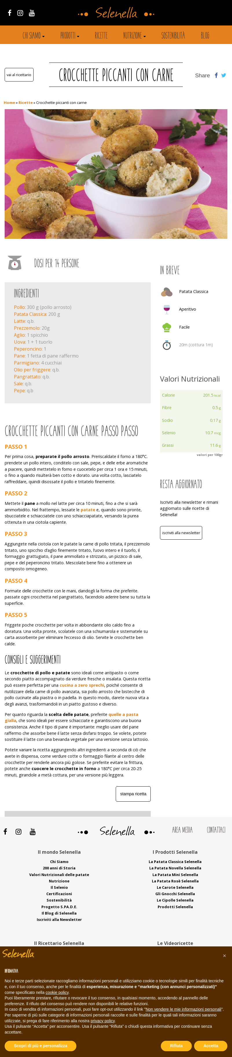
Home (9, 102)
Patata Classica (30, 314)
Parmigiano (26, 363)
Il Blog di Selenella (59, 913)
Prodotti (67, 36)
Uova (19, 342)
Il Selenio (59, 887)
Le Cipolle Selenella (175, 900)
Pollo (19, 307)
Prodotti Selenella (175, 906)
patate (88, 509)
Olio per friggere (32, 370)
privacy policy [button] (103, 1020)
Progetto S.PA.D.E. (59, 906)
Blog (205, 36)
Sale (18, 383)
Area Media (182, 830)
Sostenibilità (173, 36)
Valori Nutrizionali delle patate (59, 874)
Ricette (101, 36)
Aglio (19, 335)
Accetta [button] (210, 1045)
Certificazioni (59, 893)
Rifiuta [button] (176, 1045)
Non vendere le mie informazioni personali (183, 1009)
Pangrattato (27, 376)
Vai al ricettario (19, 74)
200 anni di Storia (59, 868)
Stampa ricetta (133, 794)
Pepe (19, 390)
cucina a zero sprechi (82, 685)
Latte (19, 321)
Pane (19, 356)
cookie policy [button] (57, 992)
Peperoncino (28, 349)
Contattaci (216, 830)
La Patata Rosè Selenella (175, 881)
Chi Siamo (59, 861)
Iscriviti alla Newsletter (181, 532)
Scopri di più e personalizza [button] (40, 1045)
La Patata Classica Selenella (175, 861)
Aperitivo (187, 309)
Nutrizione (132, 36)
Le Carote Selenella (175, 887)
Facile (184, 327)
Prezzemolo (27, 328)
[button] (224, 955)
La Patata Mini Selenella (175, 874)
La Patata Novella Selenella (175, 868)
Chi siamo (31, 36)
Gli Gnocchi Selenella (175, 893)
